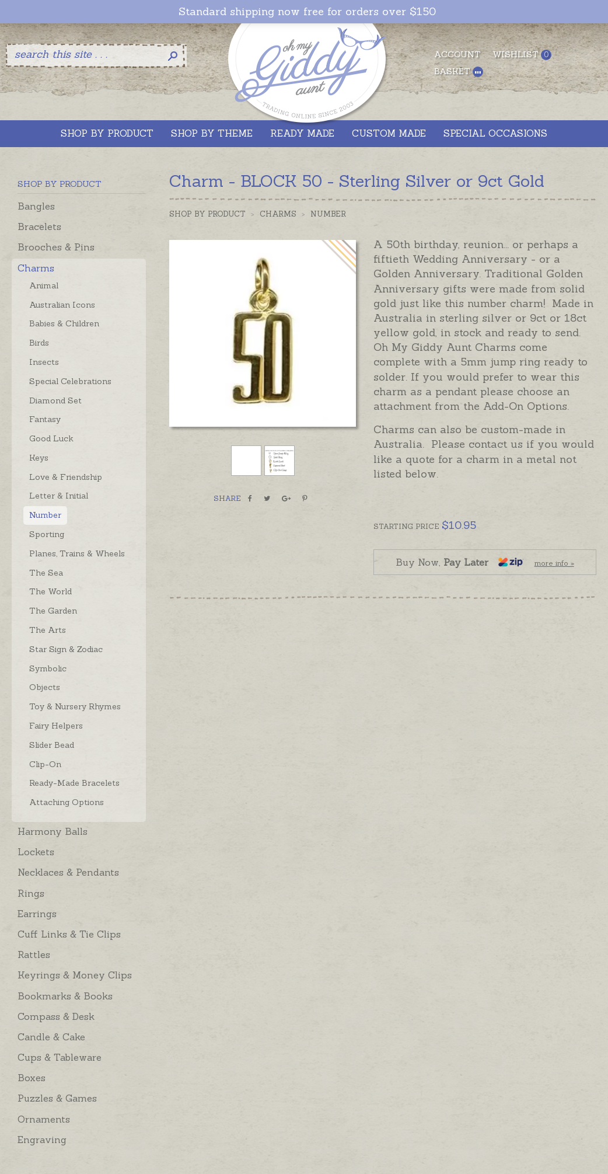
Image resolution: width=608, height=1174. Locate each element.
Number (45, 515)
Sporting (46, 534)
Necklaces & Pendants (68, 872)
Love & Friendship (65, 477)
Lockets (36, 852)
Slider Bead (51, 745)
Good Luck (51, 438)
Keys (38, 457)
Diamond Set (55, 400)
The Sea (46, 572)
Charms (36, 268)
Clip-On (45, 764)
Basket (458, 71)
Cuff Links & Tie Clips (69, 934)
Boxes (32, 1078)
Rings (31, 893)
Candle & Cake (51, 1037)
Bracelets (39, 226)
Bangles (36, 206)
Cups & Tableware (60, 1057)
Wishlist (521, 54)
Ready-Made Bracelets (74, 783)
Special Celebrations (70, 381)
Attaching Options (66, 802)
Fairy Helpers (56, 725)
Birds (39, 342)
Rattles (34, 954)
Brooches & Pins (56, 247)
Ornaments (44, 1119)
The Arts (47, 630)
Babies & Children (64, 323)
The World (50, 591)
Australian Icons (62, 304)
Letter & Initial (58, 495)
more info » (554, 563)
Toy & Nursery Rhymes (75, 706)
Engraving (42, 1139)
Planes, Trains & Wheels (77, 553)
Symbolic (48, 668)
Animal (43, 285)
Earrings (37, 913)
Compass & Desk (56, 1016)
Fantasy (45, 419)
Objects (44, 687)
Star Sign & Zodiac (66, 649)
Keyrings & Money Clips (75, 975)
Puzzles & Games (57, 1098)
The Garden (53, 610)
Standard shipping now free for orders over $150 (307, 11)
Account (457, 54)
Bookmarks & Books (65, 996)
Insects (44, 362)
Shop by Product (207, 214)
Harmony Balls (53, 831)
